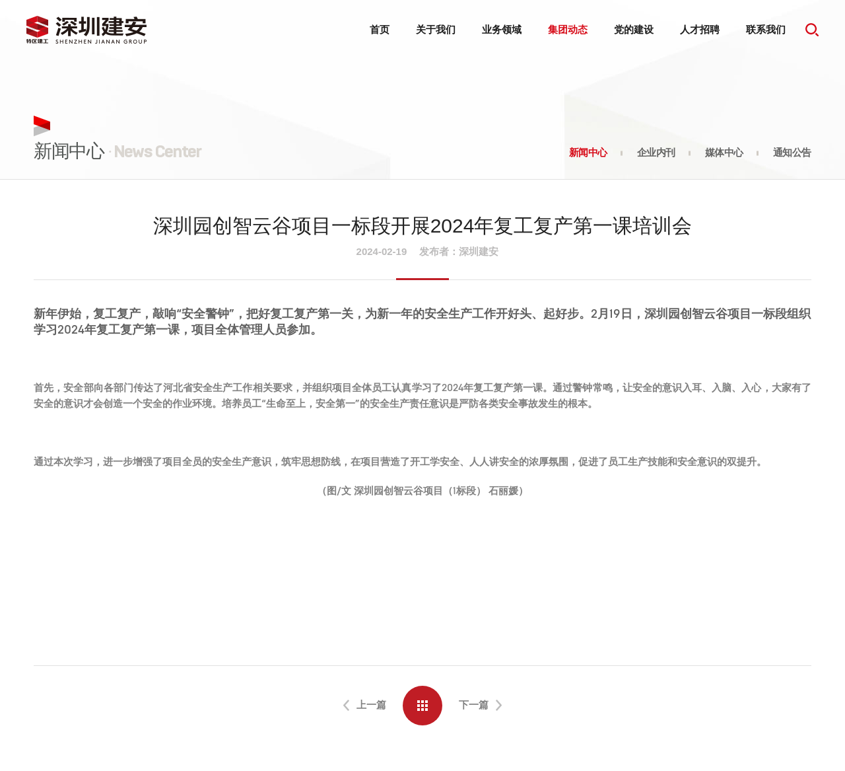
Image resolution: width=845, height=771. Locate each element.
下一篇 (474, 704)
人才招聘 (700, 29)
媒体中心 (724, 153)
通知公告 (792, 153)
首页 (379, 29)
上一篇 (371, 704)
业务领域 (502, 29)
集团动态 (568, 29)
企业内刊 (656, 153)
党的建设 (634, 29)
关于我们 (436, 29)
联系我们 (766, 29)
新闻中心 (588, 153)
